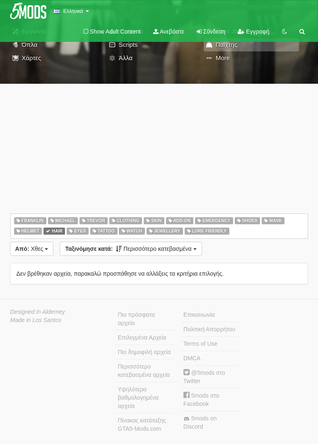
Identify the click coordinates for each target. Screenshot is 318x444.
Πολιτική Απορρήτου (209, 329)
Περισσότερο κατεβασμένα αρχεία (144, 370)
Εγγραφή (253, 31)
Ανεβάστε (168, 31)
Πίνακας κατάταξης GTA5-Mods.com (142, 424)
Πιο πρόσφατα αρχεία (136, 318)
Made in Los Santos (36, 320)
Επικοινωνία (199, 314)
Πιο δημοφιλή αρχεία (144, 352)
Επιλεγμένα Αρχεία (142, 337)
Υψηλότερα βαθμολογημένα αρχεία (138, 397)
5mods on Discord (200, 422)
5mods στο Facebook (201, 399)
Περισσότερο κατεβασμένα (130, 248)
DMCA (191, 358)
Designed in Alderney (37, 311)
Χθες (31, 248)
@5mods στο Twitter (204, 376)
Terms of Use (200, 343)
